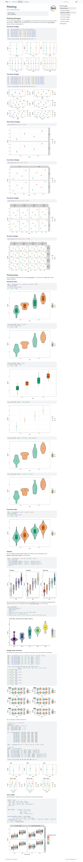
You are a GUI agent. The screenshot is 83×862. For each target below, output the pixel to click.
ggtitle (33, 561)
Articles (20, 2)
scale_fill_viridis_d (14, 608)
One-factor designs (65, 10)
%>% (26, 29)
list (17, 725)
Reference (14, 2)
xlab (10, 611)
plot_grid (14, 38)
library (9, 12)
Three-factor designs (65, 15)
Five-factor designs (65, 19)
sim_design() (27, 20)
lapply (12, 727)
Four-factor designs (65, 17)
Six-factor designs (64, 21)
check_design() (17, 20)
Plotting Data (63, 23)
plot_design (31, 29)
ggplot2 (14, 14)
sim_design (14, 284)
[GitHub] (76, 2)
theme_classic (12, 609)
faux (7, 2)
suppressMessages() (34, 603)
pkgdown (73, 859)
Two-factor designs (65, 12)
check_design (14, 29)
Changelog (26, 2)
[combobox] (69, 2)
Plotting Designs (64, 8)
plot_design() (51, 22)
